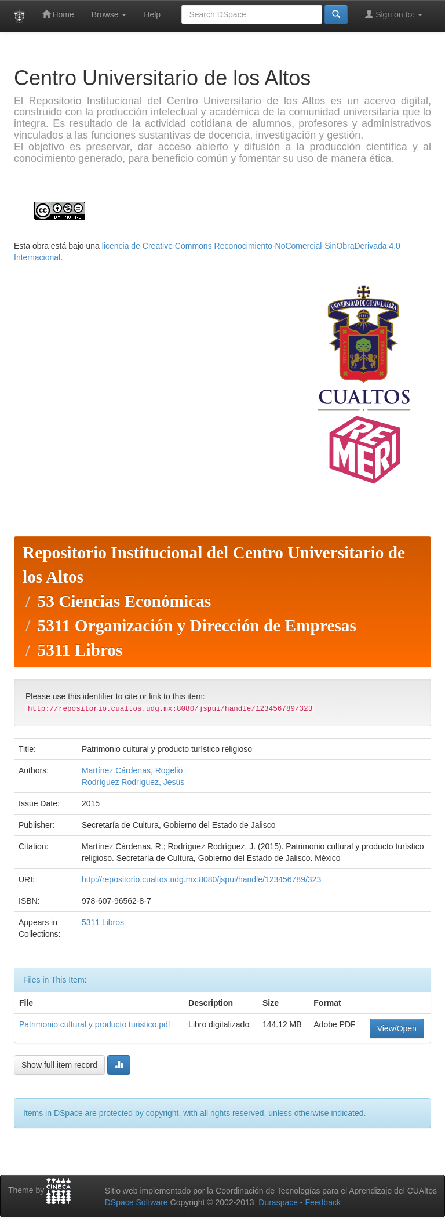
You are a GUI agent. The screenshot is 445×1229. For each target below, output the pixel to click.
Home (58, 14)
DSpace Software (136, 1202)
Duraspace (278, 1202)
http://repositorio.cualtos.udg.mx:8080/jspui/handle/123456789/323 (201, 879)
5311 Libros (79, 650)
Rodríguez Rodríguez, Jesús (133, 782)
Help (152, 14)
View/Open (397, 1028)
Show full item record (59, 1065)
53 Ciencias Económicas (124, 601)
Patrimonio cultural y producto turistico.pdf (94, 1024)
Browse (109, 14)
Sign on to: (393, 14)
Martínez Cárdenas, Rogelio (132, 770)
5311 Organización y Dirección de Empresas (196, 625)
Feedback (322, 1202)
